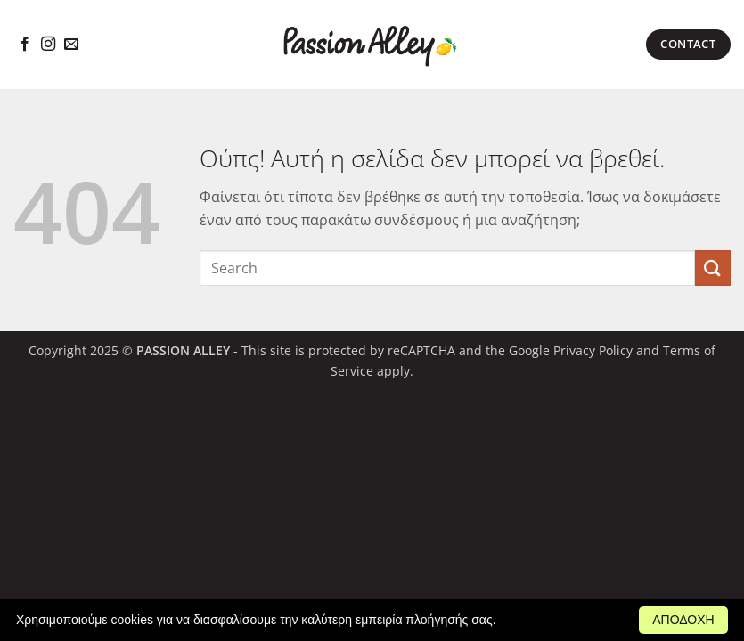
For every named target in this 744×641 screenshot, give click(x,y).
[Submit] (713, 267)
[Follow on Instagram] (48, 45)
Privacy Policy (593, 350)
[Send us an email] (71, 45)
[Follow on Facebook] (25, 45)
